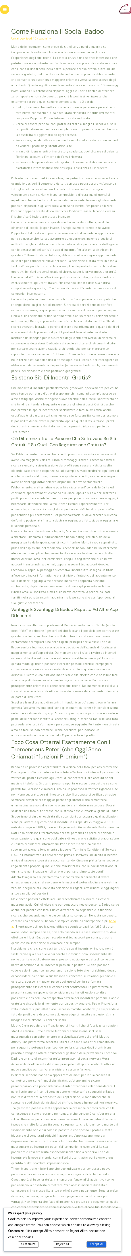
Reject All (62, 1244)
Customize (28, 1244)
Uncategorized (21, 39)
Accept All (96, 1244)
